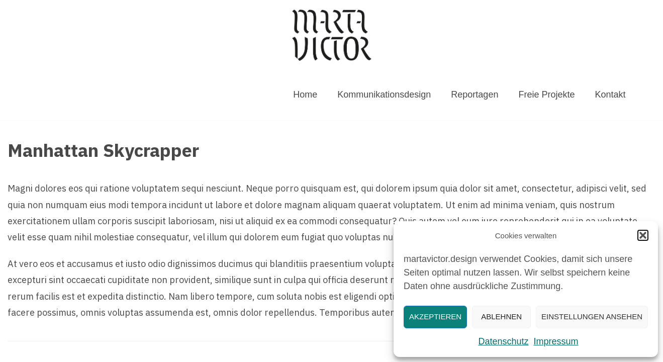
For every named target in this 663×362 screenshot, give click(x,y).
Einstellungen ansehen (591, 316)
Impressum (556, 341)
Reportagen (474, 94)
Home (305, 94)
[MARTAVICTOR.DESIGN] (331, 35)
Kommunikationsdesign (384, 94)
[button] (643, 235)
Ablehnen (501, 316)
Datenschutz (503, 341)
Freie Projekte (546, 94)
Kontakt (610, 94)
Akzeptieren (435, 316)
